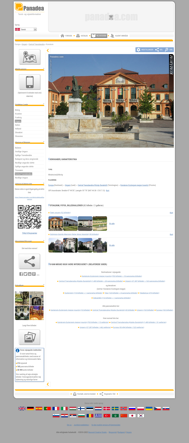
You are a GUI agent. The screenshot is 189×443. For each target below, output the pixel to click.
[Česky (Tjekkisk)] (157, 408)
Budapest (121, 432)
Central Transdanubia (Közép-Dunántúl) (92, 185)
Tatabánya (149, 293)
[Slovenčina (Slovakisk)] (166, 408)
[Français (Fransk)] (55, 408)
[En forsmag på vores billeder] (29, 337)
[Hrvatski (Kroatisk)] (64, 415)
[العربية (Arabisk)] (115, 415)
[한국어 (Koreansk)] (140, 415)
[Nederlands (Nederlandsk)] (98, 408)
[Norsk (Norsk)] (123, 408)
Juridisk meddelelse (81, 425)
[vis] (48, 384)
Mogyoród (112, 432)
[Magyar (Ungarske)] (72, 408)
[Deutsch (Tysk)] (30, 408)
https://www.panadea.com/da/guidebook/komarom (29, 198)
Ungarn (24, 44)
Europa (51, 185)
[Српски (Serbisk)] (73, 415)
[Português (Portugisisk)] (47, 408)
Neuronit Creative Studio (97, 432)
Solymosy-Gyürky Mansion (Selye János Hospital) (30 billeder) (74, 234)
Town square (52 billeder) (60, 212)
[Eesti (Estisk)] (89, 408)
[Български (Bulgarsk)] (81, 415)
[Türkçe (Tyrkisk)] (107, 415)
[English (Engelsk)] (22, 408)
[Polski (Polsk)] (140, 408)
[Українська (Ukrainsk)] (149, 408)
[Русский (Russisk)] (132, 408)
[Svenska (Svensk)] (115, 408)
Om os (69, 425)
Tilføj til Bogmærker (29, 233)
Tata (121, 293)
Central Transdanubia (36, 44)
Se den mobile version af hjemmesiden (105, 425)
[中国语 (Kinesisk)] (123, 415)
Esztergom (84, 293)
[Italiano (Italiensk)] (64, 408)
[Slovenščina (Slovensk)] (56, 415)
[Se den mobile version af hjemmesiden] (29, 82)
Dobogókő (112, 298)
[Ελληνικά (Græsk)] (98, 415)
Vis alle (112, 223)
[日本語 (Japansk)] (132, 415)
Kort (107, 190)
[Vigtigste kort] (29, 57)
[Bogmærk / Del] (29, 261)
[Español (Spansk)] (39, 408)
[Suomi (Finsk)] (81, 408)
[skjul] (48, 50)
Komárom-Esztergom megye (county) (134, 185)
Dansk (23, 29)
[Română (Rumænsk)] (90, 415)
